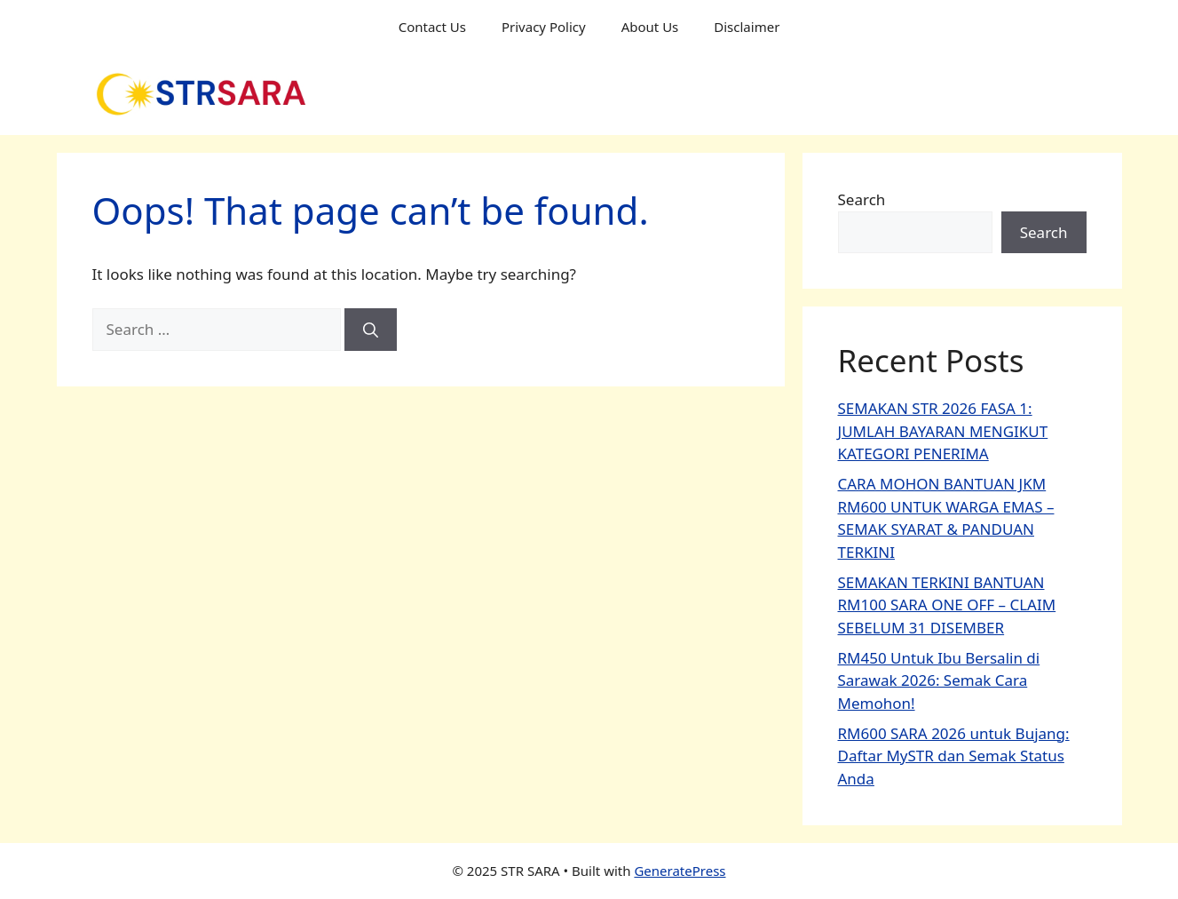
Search (862, 199)
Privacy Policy (544, 27)
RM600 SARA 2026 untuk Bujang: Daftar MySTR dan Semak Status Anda (954, 756)
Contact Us (432, 27)
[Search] (370, 329)
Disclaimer (746, 27)
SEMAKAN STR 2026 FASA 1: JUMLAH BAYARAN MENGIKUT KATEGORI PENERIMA (943, 431)
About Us (650, 27)
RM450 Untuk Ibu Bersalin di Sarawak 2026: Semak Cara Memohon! (939, 680)
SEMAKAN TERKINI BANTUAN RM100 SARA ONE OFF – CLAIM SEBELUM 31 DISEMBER (947, 605)
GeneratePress (679, 870)
